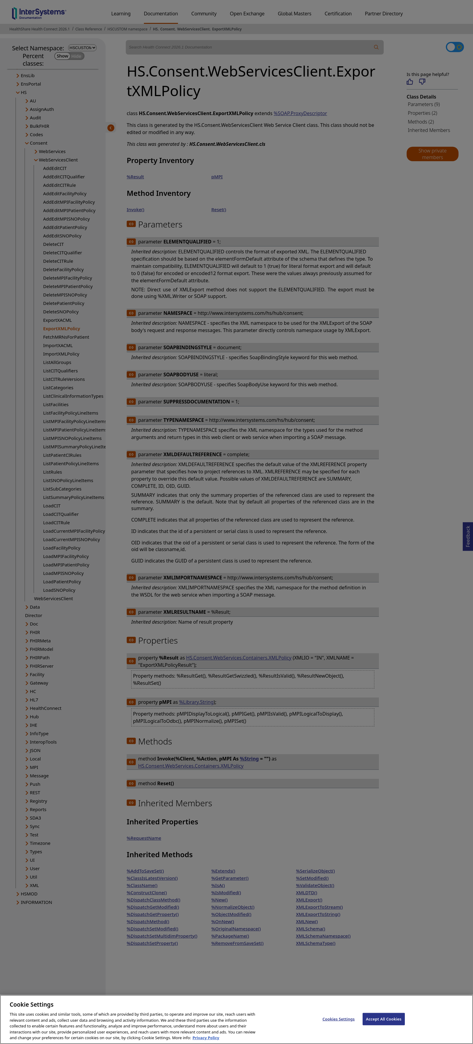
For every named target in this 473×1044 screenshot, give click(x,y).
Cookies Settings (338, 1024)
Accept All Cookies (384, 1024)
